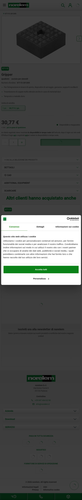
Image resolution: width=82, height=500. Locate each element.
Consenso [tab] (14, 227)
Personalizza (41, 278)
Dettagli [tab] (40, 227)
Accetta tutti (41, 269)
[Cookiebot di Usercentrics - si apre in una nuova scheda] (67, 219)
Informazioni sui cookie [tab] (67, 227)
